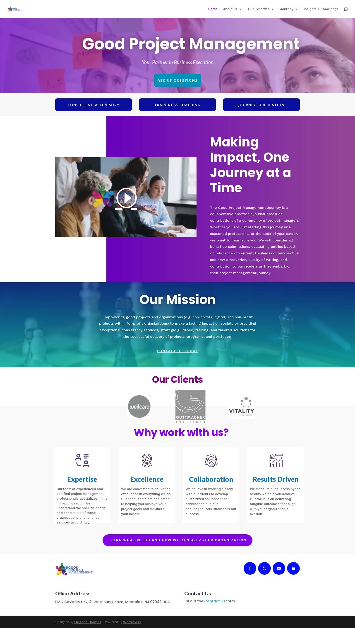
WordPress (132, 622)
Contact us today (177, 350)
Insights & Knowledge (321, 9)
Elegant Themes (87, 622)
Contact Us (214, 601)
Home (212, 9)
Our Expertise (259, 9)
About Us (230, 9)
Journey (286, 9)
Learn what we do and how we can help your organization (177, 540)
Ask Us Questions (178, 80)
